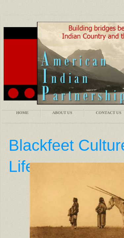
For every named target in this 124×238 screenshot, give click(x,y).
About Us (62, 112)
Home (22, 112)
